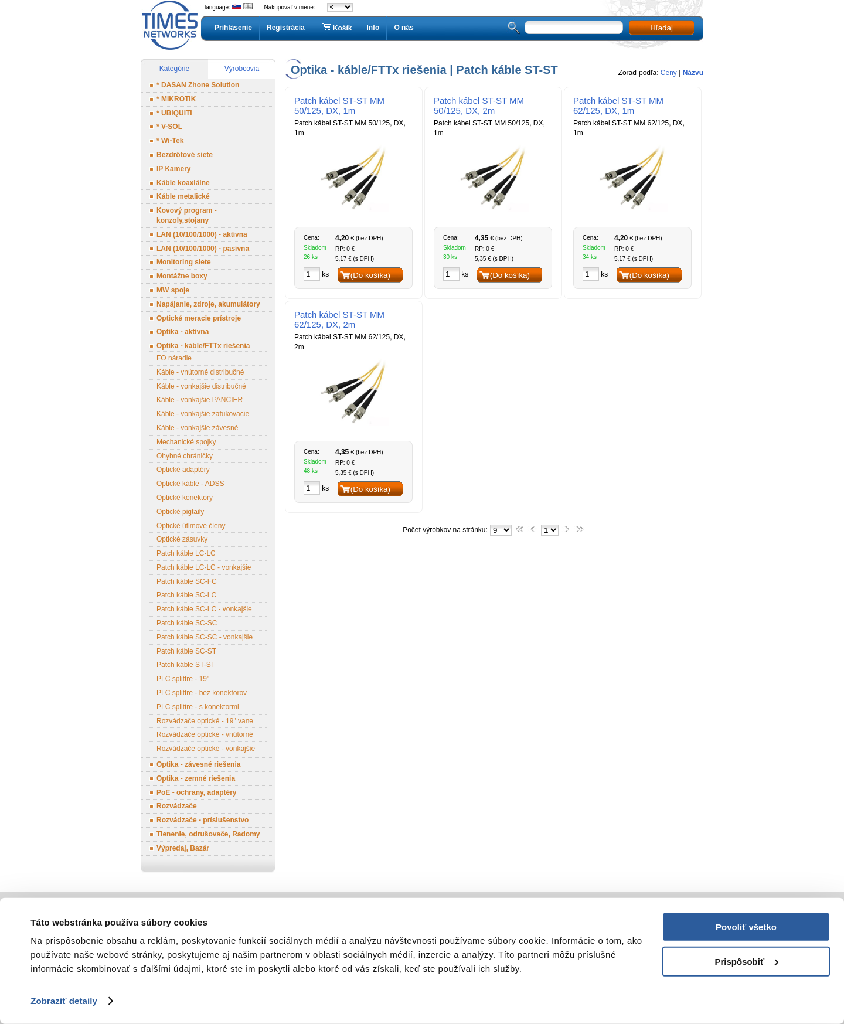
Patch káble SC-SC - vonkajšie (204, 637)
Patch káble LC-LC (186, 553)
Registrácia (286, 27)
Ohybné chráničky (184, 456)
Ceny (669, 73)
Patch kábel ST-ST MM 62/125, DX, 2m (339, 319)
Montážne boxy (181, 276)
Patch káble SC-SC (186, 623)
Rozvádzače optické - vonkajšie (205, 748)
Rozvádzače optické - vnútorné (204, 734)
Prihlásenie (233, 27)
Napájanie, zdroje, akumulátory (208, 304)
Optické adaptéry (183, 469)
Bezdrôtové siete (184, 155)
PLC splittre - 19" (182, 679)
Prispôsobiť (746, 961)
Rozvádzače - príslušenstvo (202, 820)
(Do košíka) (370, 275)
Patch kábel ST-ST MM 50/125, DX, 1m (339, 105)
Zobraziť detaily (63, 1001)
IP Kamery (173, 169)
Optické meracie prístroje (198, 318)
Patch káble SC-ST (186, 651)
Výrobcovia (241, 68)
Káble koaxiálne (183, 183)
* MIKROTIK (176, 99)
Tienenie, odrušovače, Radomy (208, 834)
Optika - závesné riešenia (198, 764)
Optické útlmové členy (190, 526)
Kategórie (174, 68)
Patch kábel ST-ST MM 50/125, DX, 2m (479, 105)
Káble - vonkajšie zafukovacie (202, 414)
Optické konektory (184, 498)
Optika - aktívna (182, 332)
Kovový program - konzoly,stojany (186, 215)
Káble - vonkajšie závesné (197, 428)
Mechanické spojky (186, 442)
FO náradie (174, 358)
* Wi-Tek (169, 141)
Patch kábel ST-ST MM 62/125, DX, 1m (618, 105)
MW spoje (172, 290)
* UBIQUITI (174, 113)
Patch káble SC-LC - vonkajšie (204, 609)
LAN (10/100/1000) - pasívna (202, 248)
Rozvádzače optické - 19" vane (204, 721)
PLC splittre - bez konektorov (201, 693)
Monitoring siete (183, 262)
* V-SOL (169, 127)
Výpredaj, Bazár (182, 848)
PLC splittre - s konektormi (197, 707)
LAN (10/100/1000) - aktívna (201, 234)
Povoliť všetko (746, 927)
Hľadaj (661, 27)
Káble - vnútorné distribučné (200, 372)
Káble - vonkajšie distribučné (201, 386)
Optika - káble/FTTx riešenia (203, 346)
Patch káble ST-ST (185, 665)
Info (372, 27)
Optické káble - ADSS (190, 483)
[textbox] (574, 27)
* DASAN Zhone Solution (197, 85)
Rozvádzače (176, 806)
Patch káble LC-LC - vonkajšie (203, 567)
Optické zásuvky (181, 539)
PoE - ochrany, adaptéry (196, 792)
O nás (403, 27)
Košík (335, 27)
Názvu (693, 73)
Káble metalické (183, 196)
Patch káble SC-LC (186, 595)
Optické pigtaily (180, 512)
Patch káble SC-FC (186, 581)
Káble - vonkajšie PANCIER (199, 400)
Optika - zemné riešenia (195, 778)
